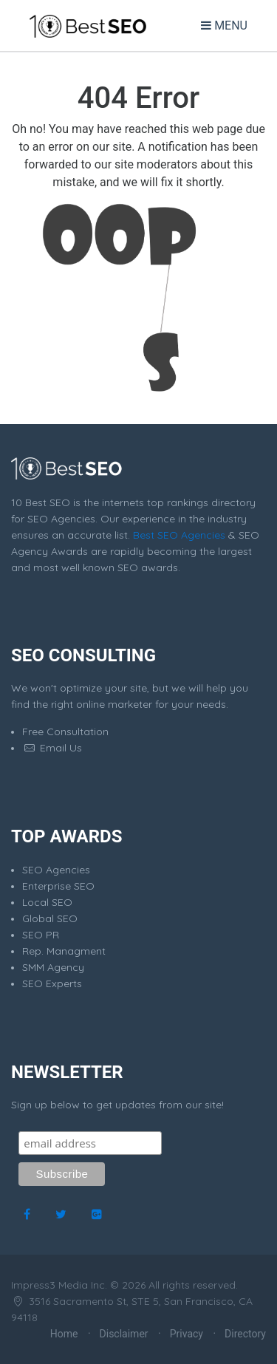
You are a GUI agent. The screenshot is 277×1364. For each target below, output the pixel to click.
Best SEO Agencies (179, 535)
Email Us (52, 747)
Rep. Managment (64, 951)
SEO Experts (52, 983)
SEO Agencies (56, 869)
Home (64, 1334)
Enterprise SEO (58, 886)
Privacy (186, 1334)
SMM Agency (53, 967)
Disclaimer (124, 1334)
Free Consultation (65, 731)
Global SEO (50, 918)
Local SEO (47, 902)
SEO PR (40, 934)
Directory (245, 1334)
